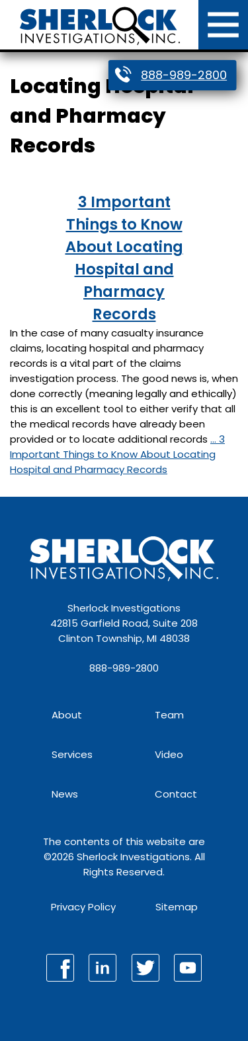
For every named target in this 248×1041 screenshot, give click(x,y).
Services (72, 754)
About (67, 715)
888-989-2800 (184, 75)
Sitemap (176, 907)
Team (169, 715)
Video (169, 754)
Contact (176, 794)
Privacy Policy (83, 907)
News (65, 794)
